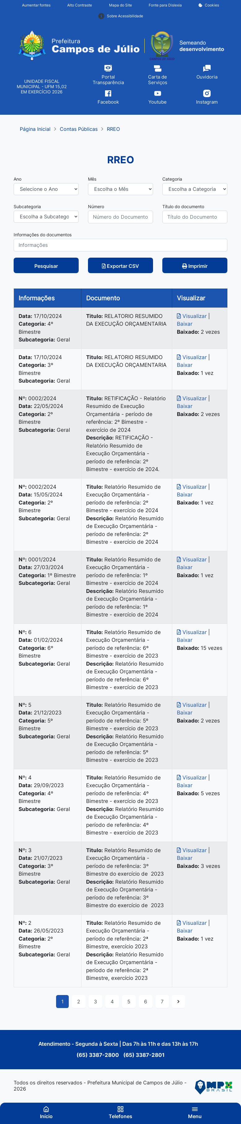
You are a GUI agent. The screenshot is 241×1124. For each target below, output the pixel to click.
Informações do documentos (43, 234)
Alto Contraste (79, 5)
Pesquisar (46, 266)
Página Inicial (35, 129)
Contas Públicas (79, 129)
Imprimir (195, 266)
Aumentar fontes (36, 5)
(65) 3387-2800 (98, 1055)
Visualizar (192, 316)
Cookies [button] (209, 5)
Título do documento (183, 206)
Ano (17, 179)
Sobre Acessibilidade (120, 16)
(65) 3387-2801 (143, 1055)
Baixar (184, 324)
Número (96, 206)
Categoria (172, 179)
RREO (113, 129)
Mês (92, 179)
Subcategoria (27, 206)
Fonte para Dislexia (165, 5)
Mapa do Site (120, 5)
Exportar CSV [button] (120, 266)
